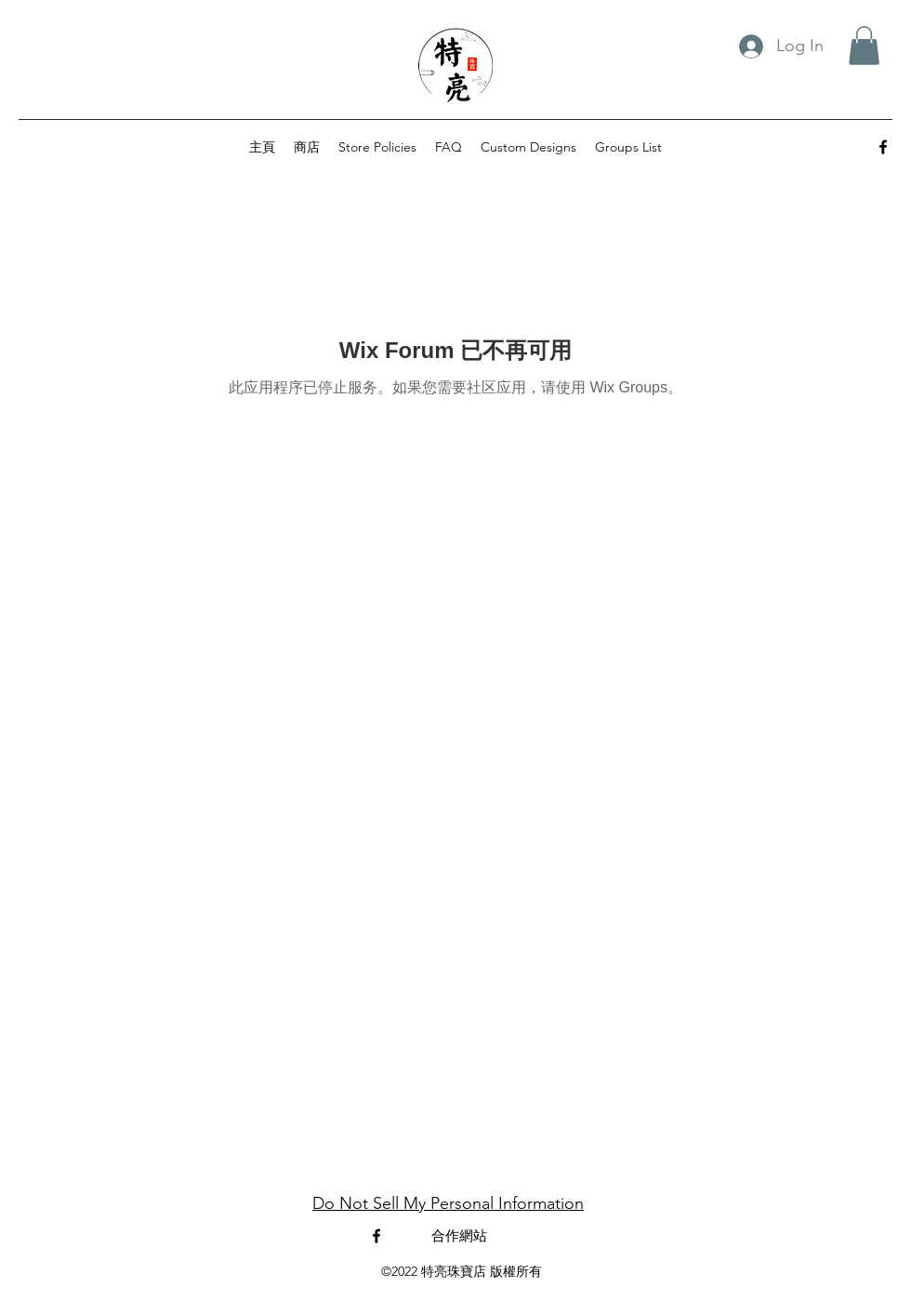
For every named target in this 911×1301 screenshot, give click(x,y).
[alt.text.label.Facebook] (883, 147)
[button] (864, 45)
